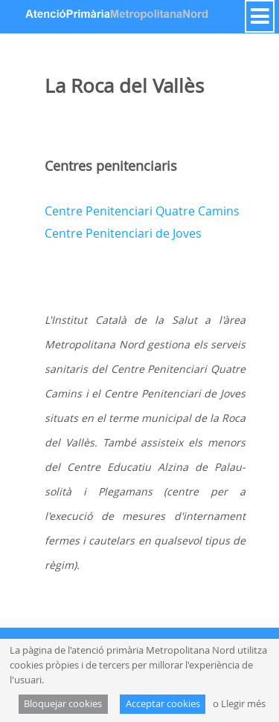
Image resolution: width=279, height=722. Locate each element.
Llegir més (243, 703)
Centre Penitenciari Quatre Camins (142, 211)
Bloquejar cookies (63, 703)
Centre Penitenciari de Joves (123, 233)
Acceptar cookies (163, 703)
